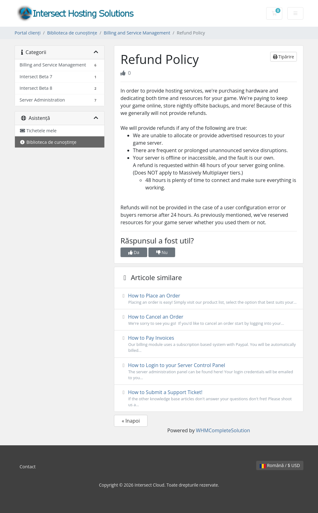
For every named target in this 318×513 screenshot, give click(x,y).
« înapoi (131, 420)
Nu (162, 252)
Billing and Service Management (137, 33)
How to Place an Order (208, 298)
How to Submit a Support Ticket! (208, 398)
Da (133, 252)
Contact (28, 467)
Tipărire (283, 57)
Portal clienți (28, 33)
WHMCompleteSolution (223, 430)
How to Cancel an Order (208, 319)
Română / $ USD (280, 465)
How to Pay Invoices (208, 343)
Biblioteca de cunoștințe (72, 33)
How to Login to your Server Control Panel (208, 371)
